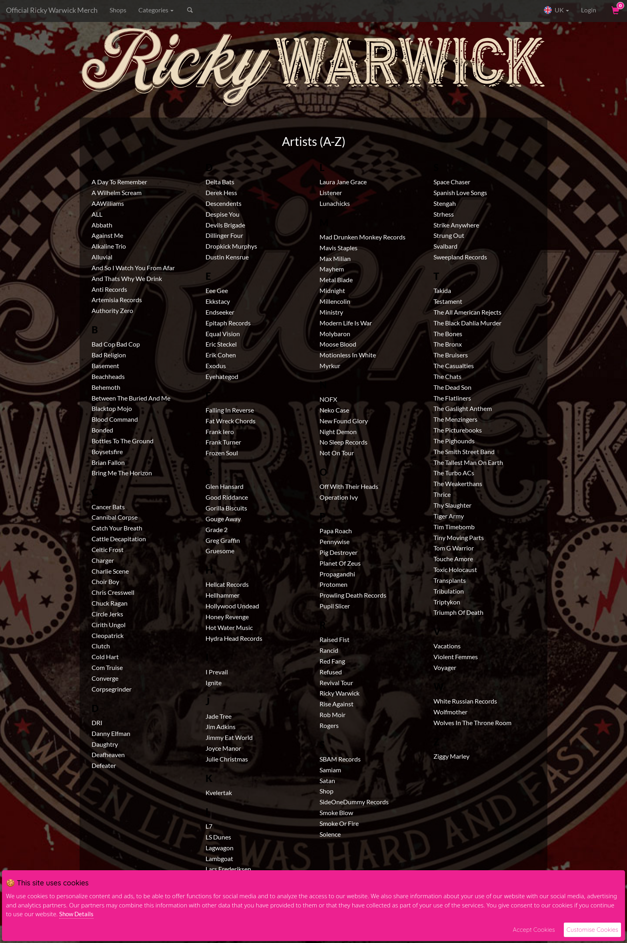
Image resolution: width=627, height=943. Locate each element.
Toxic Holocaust (455, 569)
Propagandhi (337, 574)
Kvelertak (219, 792)
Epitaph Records (228, 323)
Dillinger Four (224, 235)
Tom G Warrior (453, 548)
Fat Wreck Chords (231, 421)
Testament (447, 301)
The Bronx (447, 344)
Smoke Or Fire (339, 823)
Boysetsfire (107, 451)
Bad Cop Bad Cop (116, 344)
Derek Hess (221, 192)
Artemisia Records (117, 299)
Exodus (216, 365)
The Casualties (453, 365)
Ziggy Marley (451, 756)
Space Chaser (451, 181)
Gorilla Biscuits (226, 508)
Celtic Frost (108, 549)
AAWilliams (108, 203)
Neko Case (334, 410)
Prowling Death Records (352, 595)
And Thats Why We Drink (127, 278)
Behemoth (106, 387)
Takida (442, 290)
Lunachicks (334, 203)
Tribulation (448, 591)
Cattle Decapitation (119, 538)
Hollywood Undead (232, 606)
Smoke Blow (336, 812)
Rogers (329, 725)
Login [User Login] (588, 10)
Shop (326, 791)
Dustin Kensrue (227, 257)
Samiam (330, 770)
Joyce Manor (223, 748)
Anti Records (109, 289)
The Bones (447, 333)
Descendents (224, 203)
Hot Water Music (229, 627)
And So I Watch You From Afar (133, 267)
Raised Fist (334, 639)
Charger (103, 560)
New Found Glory (343, 421)
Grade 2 (217, 529)
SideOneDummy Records (354, 801)
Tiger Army (448, 516)
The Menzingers (455, 419)
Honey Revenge (227, 616)
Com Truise (107, 667)
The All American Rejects (467, 312)
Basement (105, 365)
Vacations (447, 646)
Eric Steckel (221, 344)
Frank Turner (223, 442)
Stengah (444, 203)
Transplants (449, 580)
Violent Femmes (455, 656)
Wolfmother (450, 712)
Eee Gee (217, 290)
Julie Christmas (227, 759)
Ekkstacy (218, 301)
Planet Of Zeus (340, 563)
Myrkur (329, 365)
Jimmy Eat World (229, 737)
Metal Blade (336, 279)
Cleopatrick (108, 635)
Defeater (104, 765)
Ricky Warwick (339, 693)
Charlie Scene (110, 571)
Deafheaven (108, 754)
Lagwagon (220, 847)
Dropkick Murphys (231, 246)
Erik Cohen (221, 355)
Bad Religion (109, 355)
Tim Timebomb (454, 526)
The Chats (447, 376)
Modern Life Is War (345, 323)
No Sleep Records (343, 442)
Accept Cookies (534, 929)
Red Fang (332, 661)
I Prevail (217, 672)
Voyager (444, 667)
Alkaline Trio (109, 246)
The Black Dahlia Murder (467, 323)
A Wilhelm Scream (117, 192)
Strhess (443, 214)
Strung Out (448, 235)
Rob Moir (332, 714)
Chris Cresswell (113, 592)
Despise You (223, 214)
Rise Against (336, 704)
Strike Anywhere (456, 225)
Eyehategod (222, 376)
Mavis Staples (338, 247)
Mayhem (331, 269)
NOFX (328, 399)
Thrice (442, 494)
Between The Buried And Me (131, 398)
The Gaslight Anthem (462, 408)
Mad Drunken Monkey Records (362, 237)
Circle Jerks (107, 614)
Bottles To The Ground (123, 441)
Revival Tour (336, 682)
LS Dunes (218, 837)
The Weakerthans (457, 483)
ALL (97, 214)
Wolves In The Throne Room (472, 722)
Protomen (333, 584)
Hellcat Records (227, 584)
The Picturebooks (457, 430)
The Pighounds (454, 441)
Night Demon (338, 431)
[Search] (226, 10)
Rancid (328, 650)
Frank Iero (220, 431)
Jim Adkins (221, 726)
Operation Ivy (338, 497)
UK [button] (556, 10)
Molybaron (334, 333)
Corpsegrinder (112, 689)
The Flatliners (452, 398)
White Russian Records (465, 701)
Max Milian (335, 258)
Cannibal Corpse (115, 517)
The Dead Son (452, 387)
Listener (330, 192)
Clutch (101, 646)
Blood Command (115, 419)
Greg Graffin (223, 540)
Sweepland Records (460, 257)
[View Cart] (614, 10)
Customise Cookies (592, 929)
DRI (97, 722)
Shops (118, 10)
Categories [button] (156, 10)
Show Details (76, 913)
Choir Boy (105, 581)
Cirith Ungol (109, 624)
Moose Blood (337, 344)
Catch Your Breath (117, 528)
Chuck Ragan (110, 603)
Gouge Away (223, 518)
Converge (105, 678)
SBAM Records (340, 759)
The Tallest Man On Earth (468, 462)
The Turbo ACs (453, 472)
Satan (327, 780)
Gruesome (220, 550)
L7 (209, 826)
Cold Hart (105, 656)
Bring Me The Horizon (122, 472)
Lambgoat (219, 858)
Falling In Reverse (230, 410)
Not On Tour (336, 453)
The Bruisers (450, 355)
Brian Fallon (108, 462)
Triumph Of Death (458, 612)
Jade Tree (219, 716)
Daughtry (105, 744)
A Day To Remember (119, 181)
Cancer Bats (108, 506)
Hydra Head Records (234, 638)
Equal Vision (223, 333)
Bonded (102, 430)
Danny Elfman (111, 733)
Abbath (102, 225)
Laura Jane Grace (343, 181)
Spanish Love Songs (460, 192)
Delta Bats (220, 181)
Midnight (332, 290)
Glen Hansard (225, 486)
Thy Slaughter (452, 505)
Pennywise (334, 541)
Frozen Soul (222, 453)
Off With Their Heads (348, 486)
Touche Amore (453, 558)
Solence (330, 834)
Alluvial (102, 257)
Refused (330, 672)
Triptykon (446, 602)
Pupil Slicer (334, 606)
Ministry (331, 312)
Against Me (107, 235)
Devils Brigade (225, 225)
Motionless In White (347, 355)
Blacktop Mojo (112, 408)
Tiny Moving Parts (458, 537)
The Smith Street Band (464, 451)
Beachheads (108, 376)
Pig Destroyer (338, 552)
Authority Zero (112, 310)
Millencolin (334, 301)
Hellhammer (223, 595)
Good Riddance (227, 497)
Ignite (214, 682)
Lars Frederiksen (228, 869)
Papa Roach (335, 530)
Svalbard (445, 246)
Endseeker (220, 312)
